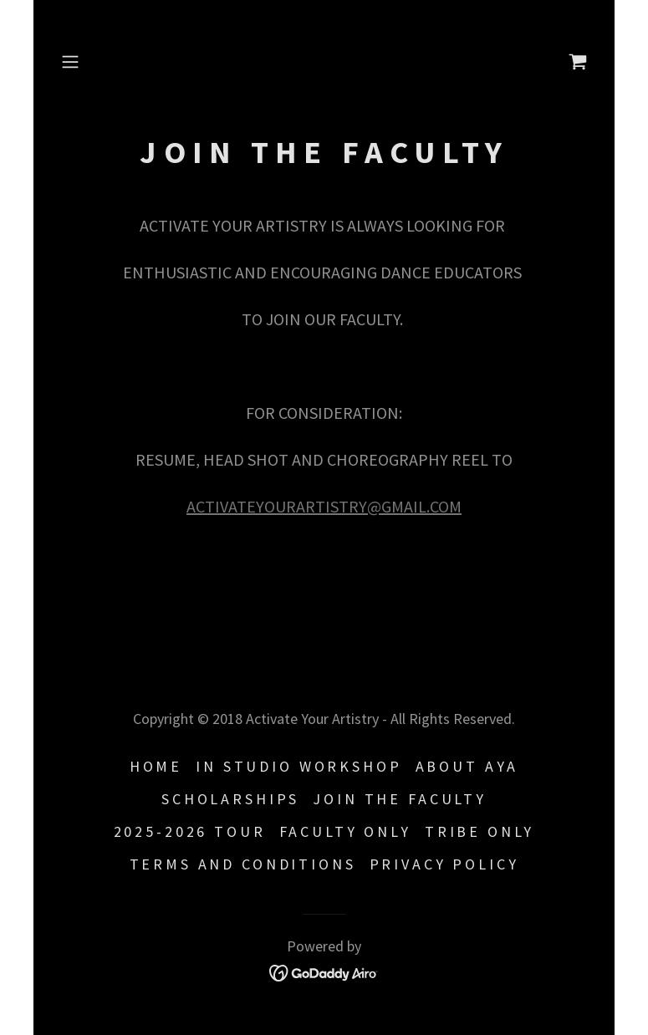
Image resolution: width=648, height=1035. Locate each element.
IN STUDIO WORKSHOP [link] (298, 766)
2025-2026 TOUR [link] (190, 831)
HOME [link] (156, 766)
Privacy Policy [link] (444, 864)
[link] (577, 62)
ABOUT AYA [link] (467, 766)
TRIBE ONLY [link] (480, 831)
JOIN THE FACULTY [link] (400, 798)
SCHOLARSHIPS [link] (230, 798)
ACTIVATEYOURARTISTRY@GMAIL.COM (324, 506)
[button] (94, 62)
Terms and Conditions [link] (243, 864)
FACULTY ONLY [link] (345, 831)
